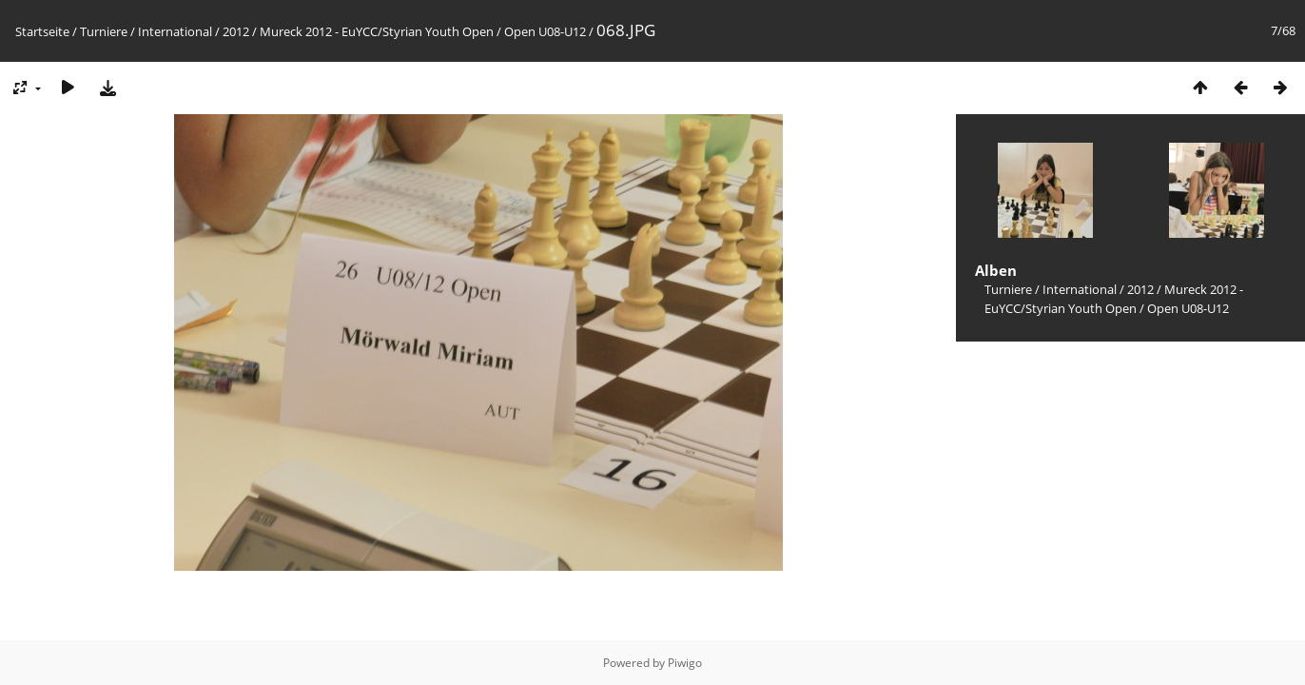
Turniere (103, 31)
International (175, 31)
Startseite (42, 31)
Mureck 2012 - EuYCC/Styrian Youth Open (377, 31)
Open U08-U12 (545, 31)
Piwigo (685, 663)
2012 (236, 31)
